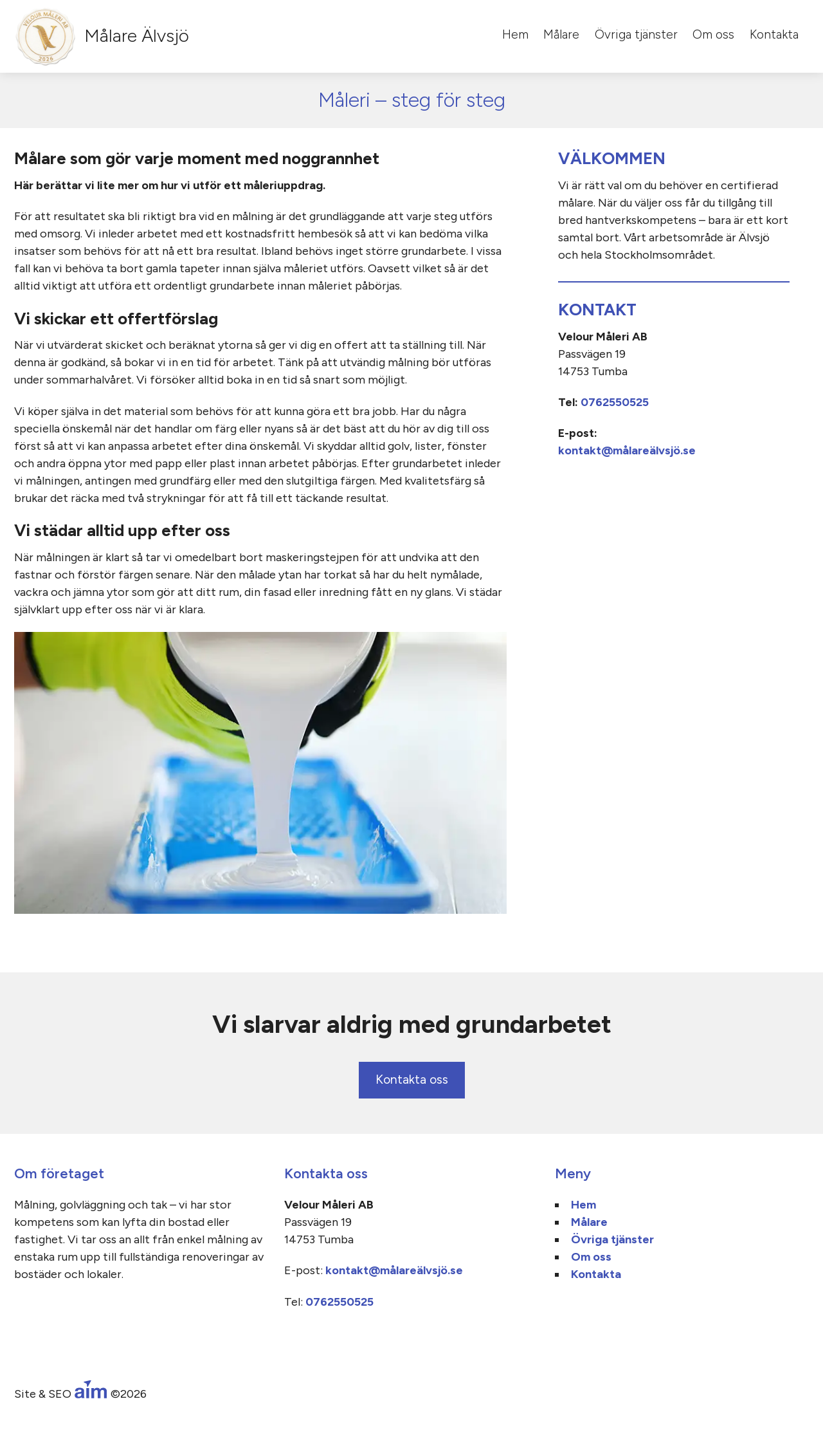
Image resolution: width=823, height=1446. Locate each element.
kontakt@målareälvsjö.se (627, 450)
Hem (515, 34)
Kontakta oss (411, 1079)
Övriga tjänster (636, 34)
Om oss (713, 34)
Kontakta (774, 34)
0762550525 (615, 402)
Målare (561, 34)
